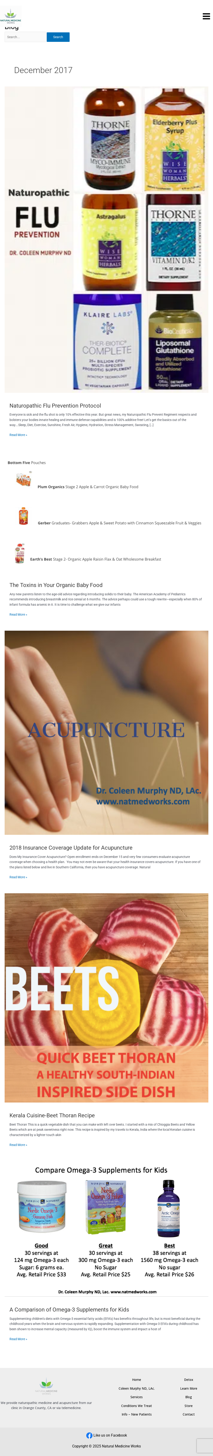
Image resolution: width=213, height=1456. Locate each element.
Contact (189, 1414)
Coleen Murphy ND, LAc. (137, 1388)
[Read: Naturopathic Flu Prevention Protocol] (106, 239)
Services (136, 1397)
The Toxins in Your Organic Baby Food (56, 585)
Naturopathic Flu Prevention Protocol (55, 405)
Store (189, 1406)
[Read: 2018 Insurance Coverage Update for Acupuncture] (106, 732)
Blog (188, 1397)
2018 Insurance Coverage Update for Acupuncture (71, 848)
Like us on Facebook (110, 1435)
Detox (188, 1379)
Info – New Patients (137, 1414)
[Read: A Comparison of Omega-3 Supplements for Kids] (106, 1228)
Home (136, 1379)
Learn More (188, 1388)
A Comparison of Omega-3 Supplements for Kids (69, 1309)
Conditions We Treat (136, 1406)
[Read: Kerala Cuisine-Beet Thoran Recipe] (106, 997)
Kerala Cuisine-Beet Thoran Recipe (52, 1115)
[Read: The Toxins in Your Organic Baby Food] (106, 511)
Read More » (18, 434)
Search (58, 37)
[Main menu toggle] (206, 16)
